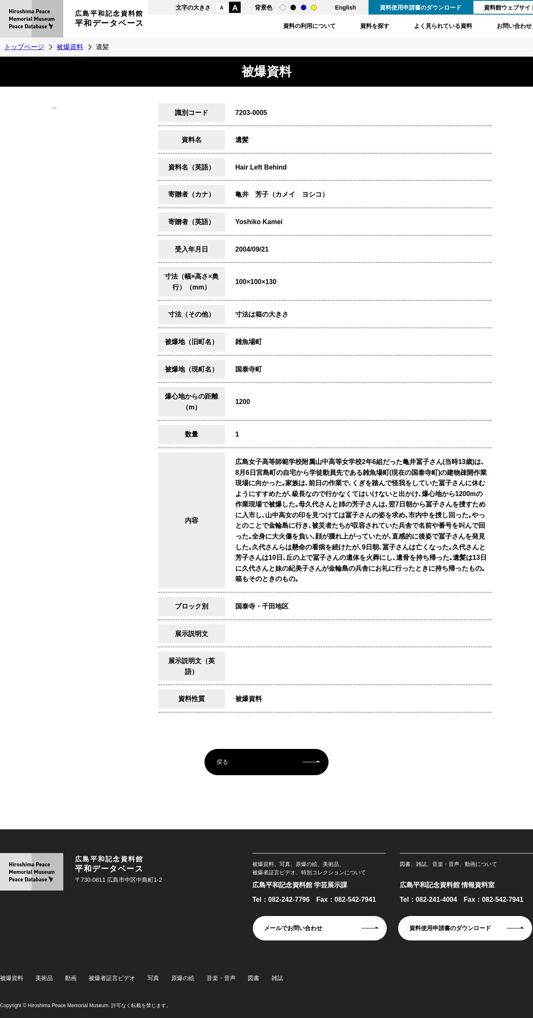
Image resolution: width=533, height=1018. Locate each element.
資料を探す (374, 25)
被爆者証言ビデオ (112, 978)
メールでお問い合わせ (293, 928)
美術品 (44, 978)
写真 (153, 978)
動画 (71, 978)
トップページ (24, 46)
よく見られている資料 (443, 25)
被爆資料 (70, 46)
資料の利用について (309, 25)
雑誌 (277, 978)
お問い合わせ (514, 25)
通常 (283, 7)
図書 (253, 978)
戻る (222, 762)
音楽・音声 (221, 978)
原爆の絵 (182, 978)
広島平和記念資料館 (109, 20)
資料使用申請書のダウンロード (420, 7)
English (345, 7)
